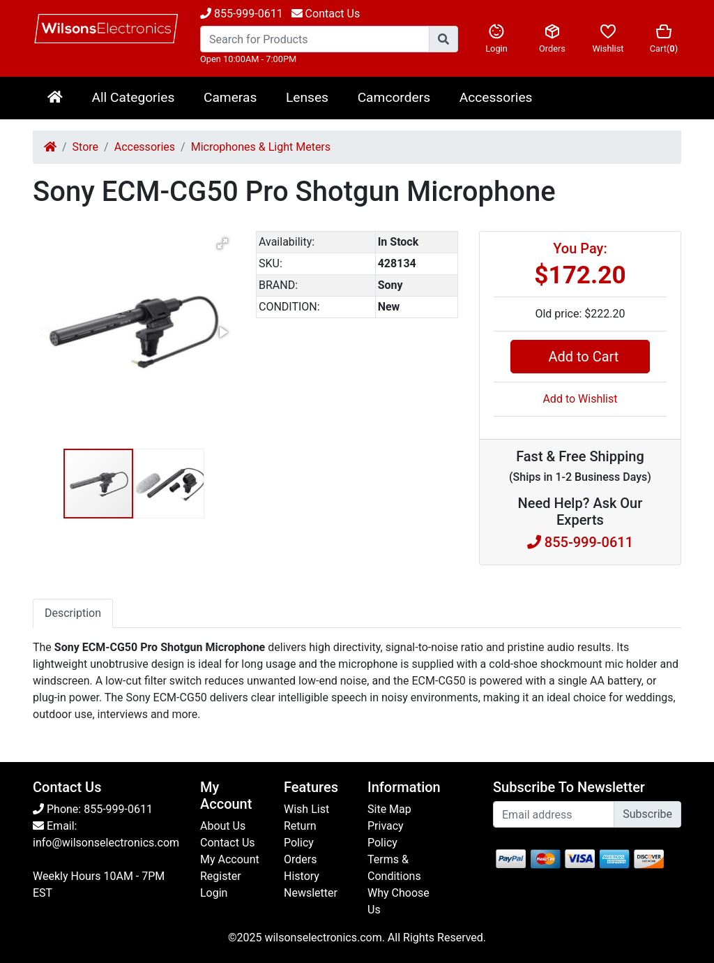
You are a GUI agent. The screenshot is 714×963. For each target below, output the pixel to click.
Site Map (389, 809)
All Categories (132, 97)
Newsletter (310, 892)
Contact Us (227, 842)
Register (220, 876)
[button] (222, 243)
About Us (222, 826)
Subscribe (647, 814)
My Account (229, 859)
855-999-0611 (241, 13)
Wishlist (608, 38)
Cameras (230, 97)
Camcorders (394, 97)
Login (496, 38)
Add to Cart (579, 356)
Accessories (496, 97)
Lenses (307, 97)
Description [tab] (73, 613)
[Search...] (315, 39)
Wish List (306, 809)
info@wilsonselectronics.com (106, 842)
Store (85, 147)
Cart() (663, 38)
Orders (552, 38)
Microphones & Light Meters (261, 147)
